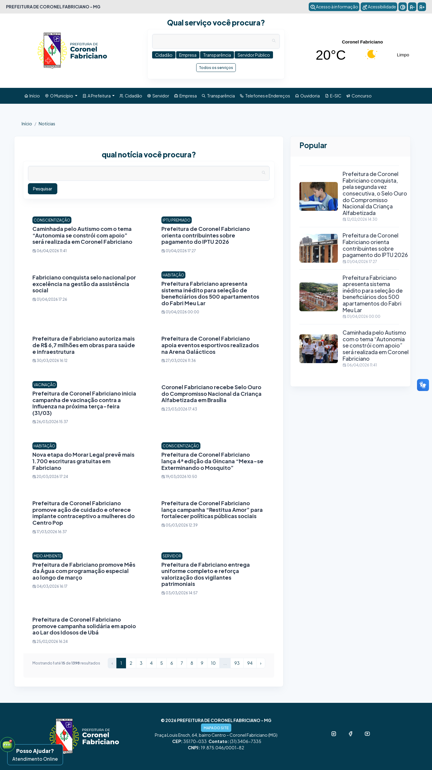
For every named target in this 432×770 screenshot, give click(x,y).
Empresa (185, 95)
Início (32, 95)
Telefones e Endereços (265, 95)
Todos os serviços (216, 67)
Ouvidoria (307, 95)
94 (250, 663)
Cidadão (130, 95)
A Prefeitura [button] (96, 95)
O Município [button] (59, 95)
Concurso (359, 95)
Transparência (218, 95)
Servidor (158, 95)
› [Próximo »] (260, 663)
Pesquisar (42, 188)
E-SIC (333, 95)
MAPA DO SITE (216, 727)
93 (237, 663)
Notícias (47, 123)
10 (213, 663)
